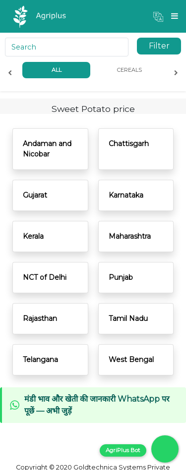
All (57, 69)
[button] (158, 16)
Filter (159, 46)
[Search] (66, 47)
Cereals (129, 69)
